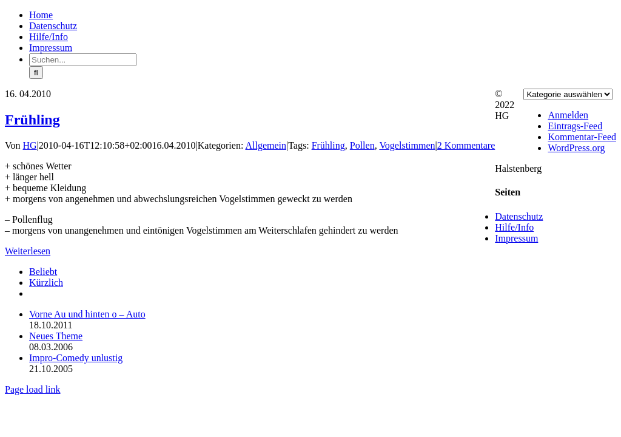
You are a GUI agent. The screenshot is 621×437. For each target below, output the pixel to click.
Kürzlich (46, 282)
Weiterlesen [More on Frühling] (27, 251)
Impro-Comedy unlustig (76, 358)
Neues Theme (55, 336)
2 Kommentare (466, 145)
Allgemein (265, 145)
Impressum (516, 238)
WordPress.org (576, 148)
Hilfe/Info (514, 227)
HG (30, 145)
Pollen (362, 145)
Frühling (32, 119)
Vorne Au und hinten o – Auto (87, 314)
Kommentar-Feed (582, 137)
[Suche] (36, 72)
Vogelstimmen (407, 145)
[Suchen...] (82, 59)
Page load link (33, 389)
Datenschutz (519, 216)
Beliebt (43, 271)
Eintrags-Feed (575, 126)
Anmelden (568, 115)
